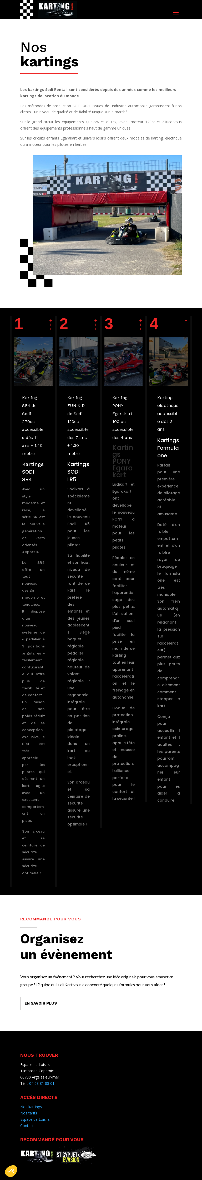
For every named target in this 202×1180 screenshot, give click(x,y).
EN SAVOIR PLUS (40, 1003)
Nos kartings (31, 1106)
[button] (11, 1171)
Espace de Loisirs (35, 1119)
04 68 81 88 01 (41, 1083)
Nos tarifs (28, 1113)
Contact (27, 1125)
